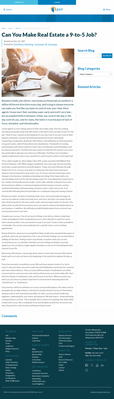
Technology (39, 44)
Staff (60, 357)
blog (10, 28)
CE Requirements (11, 365)
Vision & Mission (65, 354)
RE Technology (51, 44)
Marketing (29, 44)
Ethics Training (10, 368)
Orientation (9, 373)
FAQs (7, 351)
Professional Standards (40, 335)
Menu (106, 9)
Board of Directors (66, 360)
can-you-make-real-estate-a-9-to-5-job (36, 28)
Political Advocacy (38, 381)
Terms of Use (106, 392)
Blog (34, 349)
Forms (7, 343)
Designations (10, 375)
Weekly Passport (38, 362)
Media (61, 365)
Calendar (8, 360)
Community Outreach (40, 373)
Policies (8, 370)
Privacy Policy (99, 392)
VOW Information (65, 341)
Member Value (10, 338)
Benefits (8, 341)
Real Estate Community (40, 376)
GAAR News (18, 44)
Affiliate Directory (12, 349)
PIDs (60, 343)
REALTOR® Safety (12, 381)
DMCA (61, 370)
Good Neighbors (38, 384)
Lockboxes (9, 346)
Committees (36, 371)
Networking (36, 379)
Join (6, 335)
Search (8, 9)
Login (57, 2)
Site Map (92, 392)
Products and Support (67, 346)
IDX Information (65, 338)
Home (3, 28)
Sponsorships (37, 354)
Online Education (11, 362)
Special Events (37, 352)
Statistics (35, 357)
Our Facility (63, 362)
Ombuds (35, 338)
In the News (36, 360)
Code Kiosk (36, 341)
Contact (19, 2)
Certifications (10, 378)
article (17, 28)
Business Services (65, 335)
